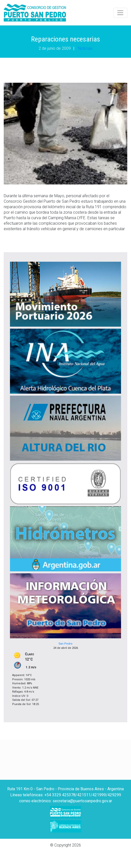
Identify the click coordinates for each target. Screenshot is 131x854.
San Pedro (65, 643)
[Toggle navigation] (120, 13)
